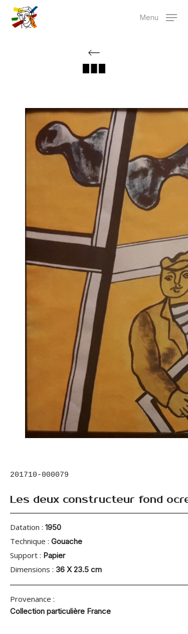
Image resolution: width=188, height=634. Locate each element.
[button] (158, 16)
